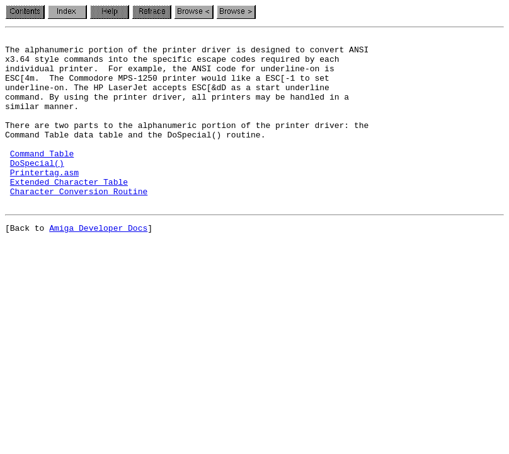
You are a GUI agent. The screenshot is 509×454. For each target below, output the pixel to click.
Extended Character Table (69, 212)
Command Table (42, 177)
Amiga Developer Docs (98, 263)
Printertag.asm (44, 200)
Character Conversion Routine (78, 223)
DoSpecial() (37, 189)
